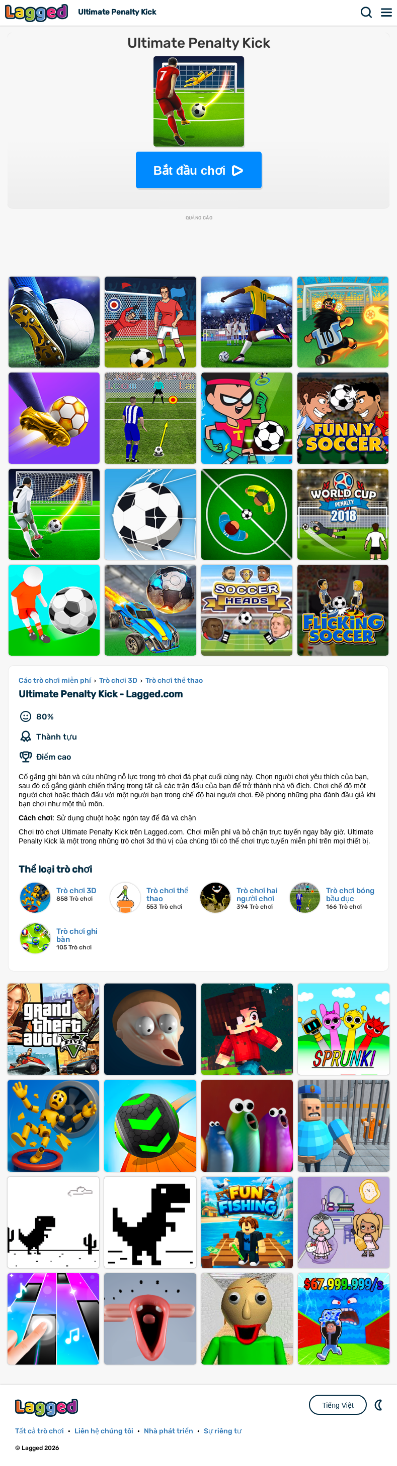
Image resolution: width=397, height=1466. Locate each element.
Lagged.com (48, 1407)
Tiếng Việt (338, 1405)
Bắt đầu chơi (189, 170)
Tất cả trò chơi (39, 1431)
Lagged (37, 13)
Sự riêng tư (223, 1431)
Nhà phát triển (168, 1431)
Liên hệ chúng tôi (103, 1431)
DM (379, 1405)
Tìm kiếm (367, 12)
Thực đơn (387, 12)
